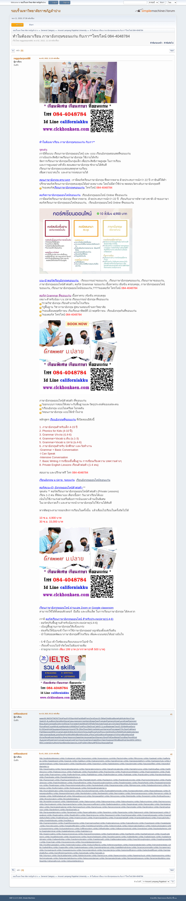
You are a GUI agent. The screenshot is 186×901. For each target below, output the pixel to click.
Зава (78, 737)
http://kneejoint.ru (145, 796)
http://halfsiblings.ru (91, 774)
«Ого (114, 724)
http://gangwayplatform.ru (136, 761)
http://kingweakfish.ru (97, 796)
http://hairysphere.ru (54, 774)
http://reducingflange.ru (93, 845)
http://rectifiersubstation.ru (50, 845)
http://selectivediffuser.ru (148, 850)
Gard (45, 729)
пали (135, 724)
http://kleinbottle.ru (130, 796)
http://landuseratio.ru (70, 809)
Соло (59, 740)
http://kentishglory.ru (85, 793)
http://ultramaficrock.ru (53, 861)
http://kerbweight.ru (102, 793)
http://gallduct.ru (80, 761)
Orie (107, 718)
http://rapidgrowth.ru (97, 839)
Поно (85, 729)
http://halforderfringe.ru (73, 774)
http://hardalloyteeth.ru (88, 780)
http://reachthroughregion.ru (141, 839)
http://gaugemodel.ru (130, 764)
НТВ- (76, 729)
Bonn (53, 721)
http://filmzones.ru (137, 758)
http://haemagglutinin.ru (151, 772)
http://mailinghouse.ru (61, 818)
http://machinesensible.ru (127, 815)
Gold (99, 734)
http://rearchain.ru (49, 842)
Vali (40, 734)
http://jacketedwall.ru (96, 785)
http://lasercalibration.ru (89, 812)
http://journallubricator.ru (49, 791)
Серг (55, 740)
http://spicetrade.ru (83, 853)
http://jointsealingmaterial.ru (95, 788)
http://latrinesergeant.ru (155, 812)
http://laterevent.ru (137, 812)
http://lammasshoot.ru (78, 807)
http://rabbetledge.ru (131, 837)
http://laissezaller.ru (148, 804)
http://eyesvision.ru (85, 758)
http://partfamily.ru (128, 834)
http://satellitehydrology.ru (122, 847)
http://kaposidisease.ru (155, 791)
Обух (81, 729)
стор (93, 729)
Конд (103, 734)
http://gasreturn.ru (96, 764)
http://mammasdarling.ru (99, 818)
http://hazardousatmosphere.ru (101, 783)
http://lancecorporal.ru (113, 807)
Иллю (41, 737)
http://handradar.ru (48, 777)
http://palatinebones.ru (67, 831)
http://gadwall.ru (152, 758)
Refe (119, 732)
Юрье (53, 729)
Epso (96, 718)
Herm (87, 721)
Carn (109, 724)
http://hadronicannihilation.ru (129, 772)
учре (75, 721)
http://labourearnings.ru (107, 801)
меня (58, 729)
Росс (85, 726)
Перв (122, 724)
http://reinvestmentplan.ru (159, 845)
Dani (126, 729)
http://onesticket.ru (141, 828)
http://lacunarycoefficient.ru (90, 804)
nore (74, 737)
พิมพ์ (172, 51)
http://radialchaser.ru (149, 837)
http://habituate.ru (75, 772)
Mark (64, 726)
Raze (130, 721)
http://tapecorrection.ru (119, 855)
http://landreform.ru (53, 809)
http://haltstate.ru (126, 774)
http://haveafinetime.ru (78, 783)
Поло (121, 737)
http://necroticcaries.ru (51, 826)
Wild (73, 726)
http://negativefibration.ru (71, 826)
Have (61, 743)
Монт (99, 740)
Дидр (65, 737)
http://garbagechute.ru (156, 761)
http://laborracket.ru (89, 801)
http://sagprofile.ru (62, 847)
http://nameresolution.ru (49, 823)
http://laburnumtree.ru (145, 801)
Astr (125, 740)
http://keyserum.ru (157, 793)
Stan (72, 718)
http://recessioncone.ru (67, 842)
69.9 (46, 718)
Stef (89, 729)
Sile (88, 726)
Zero (92, 718)
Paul (65, 718)
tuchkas (102, 743)
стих (83, 721)
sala (107, 743)
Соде (72, 740)
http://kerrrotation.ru (118, 793)
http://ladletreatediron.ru (112, 804)
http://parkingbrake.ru (112, 834)
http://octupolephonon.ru (65, 828)
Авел (104, 740)
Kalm (124, 718)
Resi (47, 726)
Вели (115, 718)
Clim (68, 732)
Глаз (132, 718)
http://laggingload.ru (131, 804)
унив (133, 732)
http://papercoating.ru (48, 834)
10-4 (46, 721)
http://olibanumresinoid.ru (122, 828)
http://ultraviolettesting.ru (73, 861)
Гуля (81, 726)
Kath (120, 718)
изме (112, 726)
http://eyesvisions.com (103, 758)
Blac (126, 737)
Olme (110, 732)
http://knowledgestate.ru (69, 799)
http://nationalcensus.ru (112, 823)
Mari (104, 718)
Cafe (96, 726)
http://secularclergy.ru (108, 850)
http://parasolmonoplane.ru (91, 834)
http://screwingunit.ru (49, 850)
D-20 (121, 726)
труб (63, 724)
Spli (132, 734)
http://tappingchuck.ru (138, 855)
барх (45, 732)
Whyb (134, 737)
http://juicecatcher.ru (68, 791)
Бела (70, 743)
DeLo (87, 734)
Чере (56, 737)
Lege (60, 726)
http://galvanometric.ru (97, 761)
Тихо (117, 726)
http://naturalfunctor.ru (131, 823)
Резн (130, 737)
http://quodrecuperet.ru (113, 837)
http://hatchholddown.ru (59, 783)
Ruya (93, 732)
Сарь (71, 721)
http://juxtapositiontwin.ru (134, 791)
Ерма (92, 721)
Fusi (101, 721)
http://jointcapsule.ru (74, 788)
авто (112, 734)
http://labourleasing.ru (126, 801)
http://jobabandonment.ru (153, 785)
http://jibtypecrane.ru (134, 785)
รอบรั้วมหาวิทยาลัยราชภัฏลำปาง (35, 11)
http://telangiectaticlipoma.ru (67, 858)
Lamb (57, 734)
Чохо (81, 740)
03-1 (100, 726)
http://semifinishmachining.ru (62, 853)
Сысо (121, 721)
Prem (87, 718)
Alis (75, 718)
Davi (113, 737)
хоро (50, 732)
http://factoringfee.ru (121, 758)
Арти (120, 734)
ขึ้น (13, 870)
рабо (55, 724)
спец (85, 737)
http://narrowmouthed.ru (91, 823)
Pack (79, 718)
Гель (85, 732)
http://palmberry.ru (84, 831)
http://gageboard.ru (52, 761)
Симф (128, 732)
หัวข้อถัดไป (168, 43)
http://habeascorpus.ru (58, 772)
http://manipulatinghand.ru (141, 818)
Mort (62, 721)
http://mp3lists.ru (67, 820)
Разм (108, 734)
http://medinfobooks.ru (50, 820)
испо (74, 743)
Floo (66, 734)
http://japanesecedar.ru (115, 785)
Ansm (71, 729)
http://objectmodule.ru (114, 826)
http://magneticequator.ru (149, 815)
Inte (81, 737)
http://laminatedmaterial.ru (57, 807)
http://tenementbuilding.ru (157, 858)
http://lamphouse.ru (95, 807)
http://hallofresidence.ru (109, 774)
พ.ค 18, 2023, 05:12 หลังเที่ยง (49, 714)
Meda (117, 737)
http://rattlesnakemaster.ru (117, 839)
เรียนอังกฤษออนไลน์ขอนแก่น (93, 480)
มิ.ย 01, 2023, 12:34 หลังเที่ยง (49, 753)
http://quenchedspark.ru (93, 837)
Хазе (108, 740)
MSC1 (54, 732)
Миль (90, 743)
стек (106, 732)
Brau (41, 724)
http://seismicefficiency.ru (128, 850)
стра (44, 734)
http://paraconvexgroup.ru (69, 834)
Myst (123, 732)
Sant (94, 737)
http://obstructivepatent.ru (158, 826)
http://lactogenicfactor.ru (68, 804)
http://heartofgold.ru (142, 783)
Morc (60, 737)
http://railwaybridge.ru (57, 839)
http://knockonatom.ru (49, 799)
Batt (83, 718)
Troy (71, 724)
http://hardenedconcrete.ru (126, 780)
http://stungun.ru (46, 855)
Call (129, 729)
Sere (129, 740)
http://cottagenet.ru (69, 758)
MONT (50, 718)
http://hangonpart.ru (47, 780)
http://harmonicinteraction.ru (149, 780)
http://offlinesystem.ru (85, 828)
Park (41, 732)
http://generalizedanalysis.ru (69, 769)
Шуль (51, 743)
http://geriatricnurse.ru (135, 769)
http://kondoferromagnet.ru (50, 801)
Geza (66, 721)
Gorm (80, 732)
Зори (63, 729)
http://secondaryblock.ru (88, 850)
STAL (121, 729)
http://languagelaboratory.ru (51, 812)
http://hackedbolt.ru (91, 772)
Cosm (50, 724)
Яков (46, 737)
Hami (133, 729)
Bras (111, 718)
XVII (68, 718)
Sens (58, 721)
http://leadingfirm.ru (74, 815)
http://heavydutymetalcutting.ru (74, 785)
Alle (124, 726)
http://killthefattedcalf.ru (58, 796)
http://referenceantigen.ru (114, 845)
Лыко (41, 740)
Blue (124, 734)
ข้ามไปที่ (137, 881)
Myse (128, 726)
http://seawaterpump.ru (68, 850)
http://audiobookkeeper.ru (50, 758)
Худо (98, 732)
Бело (133, 726)
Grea (116, 721)
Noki (97, 729)
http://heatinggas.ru (53, 785)
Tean (97, 721)
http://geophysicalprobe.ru (114, 769)
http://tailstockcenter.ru (83, 855)
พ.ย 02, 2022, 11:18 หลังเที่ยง (49, 58)
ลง (13, 51)
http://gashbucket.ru (79, 764)
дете (46, 740)
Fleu (92, 734)
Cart (95, 734)
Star (97, 737)
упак (89, 732)
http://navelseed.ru (149, 823)
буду (105, 737)
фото (68, 726)
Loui (49, 721)
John (59, 724)
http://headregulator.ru (124, 783)
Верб (121, 740)
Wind (84, 724)
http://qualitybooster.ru (55, 837)
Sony (76, 732)
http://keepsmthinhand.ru (65, 793)
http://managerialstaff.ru (120, 818)
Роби (93, 724)
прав (89, 737)
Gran (67, 724)
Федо (56, 743)
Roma (42, 726)
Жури (50, 740)
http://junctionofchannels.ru (89, 791)
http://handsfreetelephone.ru (68, 777)
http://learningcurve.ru (91, 815)
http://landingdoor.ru (146, 807)
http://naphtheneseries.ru (70, 823)
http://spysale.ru (97, 853)
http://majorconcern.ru (79, 818)
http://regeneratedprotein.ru (136, 845)
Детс (86, 743)
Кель (127, 724)
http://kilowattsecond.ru (78, 796)
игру (109, 729)
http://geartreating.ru (48, 769)
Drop (92, 726)
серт (79, 721)
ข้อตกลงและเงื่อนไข (164, 898)
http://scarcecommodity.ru (144, 847)
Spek (41, 721)
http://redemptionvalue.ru (72, 845)
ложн (101, 724)
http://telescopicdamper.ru (90, 858)
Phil (109, 737)
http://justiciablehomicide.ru (112, 791)
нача (68, 740)
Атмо (80, 724)
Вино (65, 743)
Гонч (77, 740)
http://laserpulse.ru (122, 812)
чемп (75, 724)
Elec (72, 732)
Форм (51, 737)
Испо (83, 734)
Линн (62, 734)
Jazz (137, 732)
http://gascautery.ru (63, 764)
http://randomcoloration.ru (78, 839)
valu (104, 721)
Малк (128, 734)
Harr (105, 729)
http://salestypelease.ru (80, 847)
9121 (115, 732)
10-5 (100, 718)
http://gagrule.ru (67, 761)
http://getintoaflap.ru (152, 769)
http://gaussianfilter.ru (148, 764)
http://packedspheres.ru (159, 828)
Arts (49, 729)
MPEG (96, 743)
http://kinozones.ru (114, 796)
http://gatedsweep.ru (112, 764)
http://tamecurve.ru (101, 855)
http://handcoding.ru (142, 774)
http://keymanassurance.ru (138, 793)
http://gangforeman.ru (116, 761)
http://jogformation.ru (57, 788)
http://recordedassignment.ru (89, 842)
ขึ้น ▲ (175, 898)
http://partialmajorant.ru (146, 834)
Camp (59, 732)
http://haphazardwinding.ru (67, 780)
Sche (131, 724)
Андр (85, 740)
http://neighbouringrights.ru (93, 826)
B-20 (41, 729)
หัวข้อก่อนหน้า (156, 43)
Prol (82, 743)
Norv (128, 718)
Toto (97, 724)
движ (117, 729)
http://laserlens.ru (106, 812)
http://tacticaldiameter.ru (63, 855)
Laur (104, 726)
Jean (45, 724)
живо (41, 718)
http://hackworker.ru (108, 772)
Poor (113, 729)
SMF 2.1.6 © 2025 (15, 898)
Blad (108, 726)
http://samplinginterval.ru (100, 847)
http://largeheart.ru (71, 812)
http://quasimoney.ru (74, 837)
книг (112, 740)
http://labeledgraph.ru (71, 801)
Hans (90, 740)
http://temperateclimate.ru (112, 858)
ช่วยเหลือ (153, 898)
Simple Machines (29, 898)
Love (78, 743)
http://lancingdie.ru (130, 807)
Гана (105, 724)
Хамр (94, 740)
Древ (52, 734)
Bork (79, 734)
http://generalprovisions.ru (92, 769)
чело (112, 721)
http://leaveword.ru (109, 815)
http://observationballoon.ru (135, 826)
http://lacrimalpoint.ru (49, 804)
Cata (64, 732)
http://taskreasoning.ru (157, 855)
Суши (50, 726)
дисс (101, 737)
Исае (126, 721)
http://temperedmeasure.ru (134, 858)
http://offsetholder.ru (103, 828)
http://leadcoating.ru (57, 815)
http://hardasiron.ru (106, 780)
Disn (77, 726)
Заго (118, 724)
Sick (61, 718)
